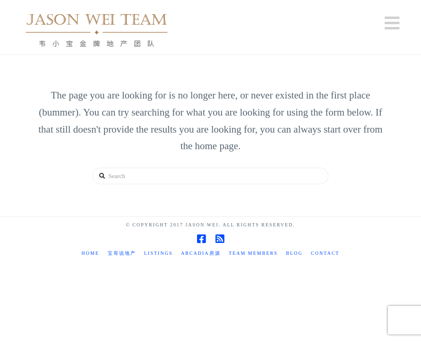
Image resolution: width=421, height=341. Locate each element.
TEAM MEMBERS (253, 253)
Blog (294, 253)
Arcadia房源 (201, 253)
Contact (325, 253)
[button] (392, 23)
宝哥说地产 (122, 253)
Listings (158, 253)
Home (90, 253)
